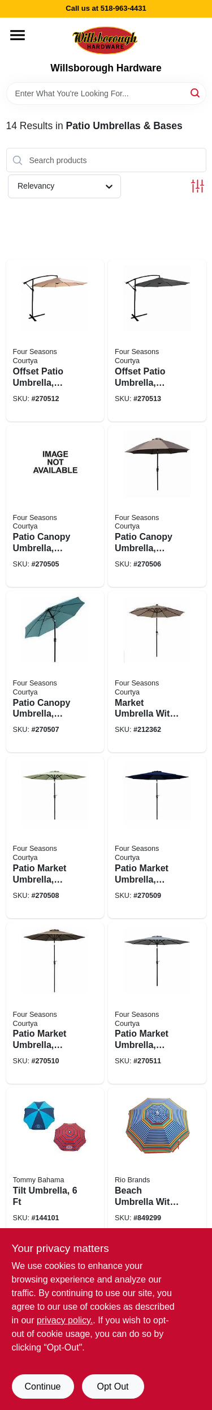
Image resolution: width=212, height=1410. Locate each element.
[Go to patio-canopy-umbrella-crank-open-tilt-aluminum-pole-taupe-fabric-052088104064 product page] (157, 506)
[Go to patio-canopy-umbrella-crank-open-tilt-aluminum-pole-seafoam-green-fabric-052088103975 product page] (55, 671)
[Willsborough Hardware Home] (106, 39)
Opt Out (112, 1386)
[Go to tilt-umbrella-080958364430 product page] (55, 1164)
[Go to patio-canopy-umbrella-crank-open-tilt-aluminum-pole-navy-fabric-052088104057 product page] (55, 506)
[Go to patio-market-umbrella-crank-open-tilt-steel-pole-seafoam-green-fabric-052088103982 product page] (55, 837)
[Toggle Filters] (197, 186)
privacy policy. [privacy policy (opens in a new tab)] (65, 1320)
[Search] (196, 92)
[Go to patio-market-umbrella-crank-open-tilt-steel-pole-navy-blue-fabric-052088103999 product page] (157, 837)
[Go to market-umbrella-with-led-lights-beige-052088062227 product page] (157, 671)
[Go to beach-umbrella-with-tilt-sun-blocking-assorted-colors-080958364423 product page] (157, 1164)
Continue (42, 1386)
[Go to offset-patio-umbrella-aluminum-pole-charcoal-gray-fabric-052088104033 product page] (157, 340)
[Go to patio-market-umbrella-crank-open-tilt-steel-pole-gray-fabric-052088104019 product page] (157, 1003)
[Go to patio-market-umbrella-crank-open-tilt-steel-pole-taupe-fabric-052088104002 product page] (55, 1003)
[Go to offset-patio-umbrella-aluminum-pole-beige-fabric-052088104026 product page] (55, 340)
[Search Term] (106, 93)
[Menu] (17, 35)
